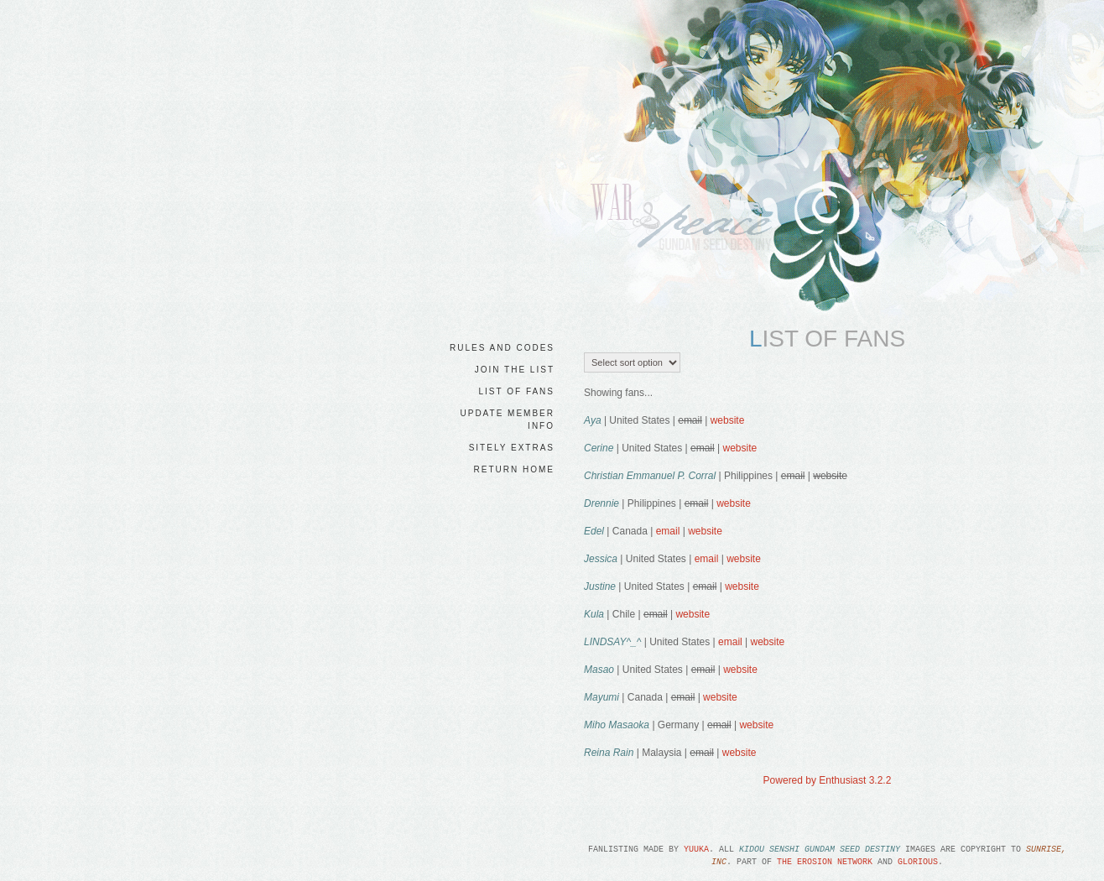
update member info (508, 419)
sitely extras (512, 447)
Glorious (918, 862)
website (728, 420)
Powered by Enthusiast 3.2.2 (827, 780)
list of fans (517, 391)
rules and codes (502, 347)
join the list (515, 369)
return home (514, 469)
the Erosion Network (824, 862)
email (668, 531)
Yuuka (696, 849)
